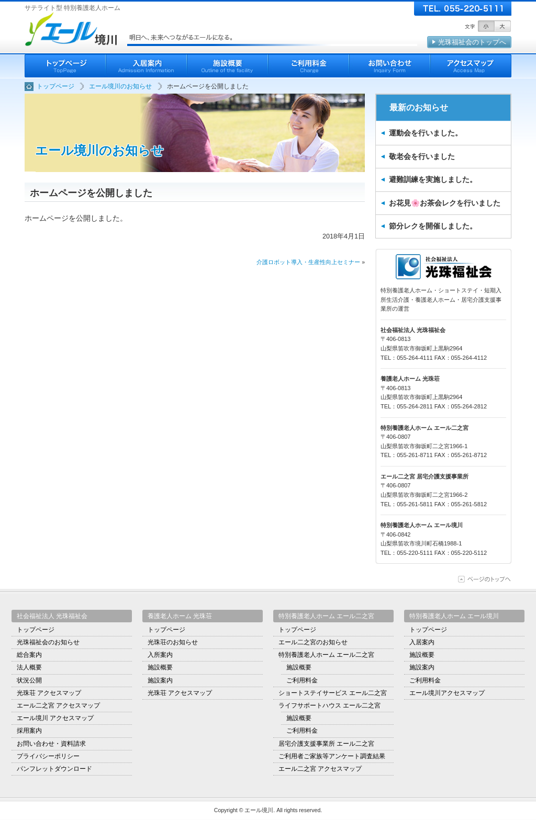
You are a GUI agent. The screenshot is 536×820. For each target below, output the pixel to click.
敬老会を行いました (422, 156)
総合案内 (29, 654)
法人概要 (29, 667)
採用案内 (29, 730)
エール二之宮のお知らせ (313, 642)
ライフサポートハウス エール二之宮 (329, 705)
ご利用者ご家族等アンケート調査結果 (331, 756)
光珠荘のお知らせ (173, 642)
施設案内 (160, 680)
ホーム (65, 65)
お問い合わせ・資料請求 (51, 743)
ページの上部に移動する (484, 579)
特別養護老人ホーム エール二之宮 (326, 654)
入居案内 (146, 65)
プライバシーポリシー (48, 756)
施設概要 (227, 65)
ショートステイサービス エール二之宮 (332, 693)
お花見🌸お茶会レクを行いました (444, 203)
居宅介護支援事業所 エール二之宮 (326, 743)
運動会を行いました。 (425, 133)
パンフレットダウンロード (54, 768)
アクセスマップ (470, 65)
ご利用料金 (308, 65)
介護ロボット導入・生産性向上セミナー (308, 262)
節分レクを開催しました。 (433, 226)
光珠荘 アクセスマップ (49, 693)
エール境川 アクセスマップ (55, 718)
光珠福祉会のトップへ (472, 42)
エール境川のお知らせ (99, 150)
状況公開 (29, 680)
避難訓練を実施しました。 (433, 179)
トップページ (35, 629)
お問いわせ (389, 65)
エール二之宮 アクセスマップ (58, 705)
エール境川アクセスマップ (447, 693)
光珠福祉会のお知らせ (48, 642)
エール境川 (72, 29)
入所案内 (160, 654)
